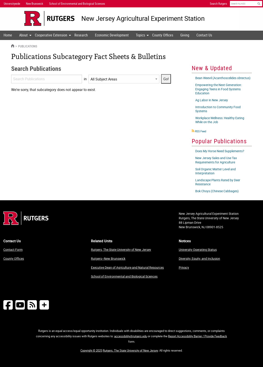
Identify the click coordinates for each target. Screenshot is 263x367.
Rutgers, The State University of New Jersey (121, 249)
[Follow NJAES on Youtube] (20, 304)
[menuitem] (8, 35)
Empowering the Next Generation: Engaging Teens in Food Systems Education (218, 89)
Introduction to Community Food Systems (218, 109)
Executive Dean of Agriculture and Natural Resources (127, 267)
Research (81, 35)
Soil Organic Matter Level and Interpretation (215, 171)
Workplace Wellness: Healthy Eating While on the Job (219, 120)
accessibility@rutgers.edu (130, 336)
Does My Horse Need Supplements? (219, 151)
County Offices (162, 35)
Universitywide (12, 4)
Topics (140, 35)
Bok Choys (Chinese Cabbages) (217, 191)
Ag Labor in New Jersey (211, 100)
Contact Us (204, 35)
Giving (184, 35)
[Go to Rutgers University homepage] (49, 18)
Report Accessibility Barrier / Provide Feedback (197, 336)
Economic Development (112, 35)
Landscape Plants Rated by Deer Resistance (217, 182)
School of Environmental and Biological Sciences (124, 276)
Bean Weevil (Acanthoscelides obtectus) (222, 78)
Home (8, 35)
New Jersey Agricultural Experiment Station (143, 18)
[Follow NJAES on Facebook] (8, 304)
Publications (27, 46)
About (23, 35)
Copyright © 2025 (91, 350)
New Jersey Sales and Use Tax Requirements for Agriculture (216, 160)
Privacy (184, 267)
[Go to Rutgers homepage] (25, 223)
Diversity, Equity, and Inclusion (199, 258)
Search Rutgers (218, 4)
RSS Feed (200, 131)
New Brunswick (34, 4)
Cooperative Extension (51, 35)
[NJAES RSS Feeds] (32, 304)
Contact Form (13, 249)
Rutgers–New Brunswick (108, 258)
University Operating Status (198, 249)
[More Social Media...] (44, 304)
